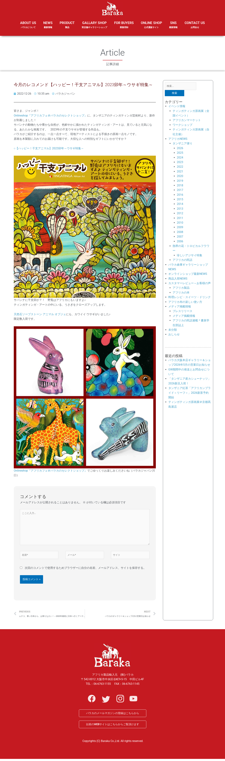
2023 (180, 162)
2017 (180, 190)
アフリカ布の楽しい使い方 (185, 302)
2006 (180, 242)
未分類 (172, 330)
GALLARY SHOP (94, 27)
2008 (180, 232)
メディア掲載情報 (179, 307)
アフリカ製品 (181, 288)
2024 (180, 158)
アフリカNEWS (177, 139)
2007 (180, 237)
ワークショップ (182, 125)
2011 (180, 218)
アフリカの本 (181, 293)
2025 (180, 153)
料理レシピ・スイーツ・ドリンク (189, 297)
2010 (180, 223)
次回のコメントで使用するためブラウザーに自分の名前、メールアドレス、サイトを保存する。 (85, 572)
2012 (180, 214)
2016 (180, 195)
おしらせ (174, 335)
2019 (180, 181)
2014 (180, 204)
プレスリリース (182, 312)
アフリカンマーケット (187, 121)
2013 (180, 209)
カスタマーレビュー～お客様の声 (189, 284)
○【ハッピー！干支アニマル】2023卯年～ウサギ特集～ (49, 148)
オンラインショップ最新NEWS (187, 274)
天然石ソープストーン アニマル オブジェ (40, 314)
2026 (180, 149)
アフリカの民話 (182, 260)
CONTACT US (195, 25)
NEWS (48, 27)
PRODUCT (67, 27)
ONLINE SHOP (151, 25)
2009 (180, 228)
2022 (180, 167)
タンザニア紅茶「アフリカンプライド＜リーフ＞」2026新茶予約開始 (189, 393)
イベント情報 (176, 107)
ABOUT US (28, 27)
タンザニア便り (182, 144)
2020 (180, 176)
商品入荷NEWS (177, 279)
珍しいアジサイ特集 (189, 256)
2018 (180, 186)
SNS (173, 27)
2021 (180, 172)
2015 (180, 200)
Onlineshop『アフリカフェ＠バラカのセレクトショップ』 (50, 115)
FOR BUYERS (124, 25)
